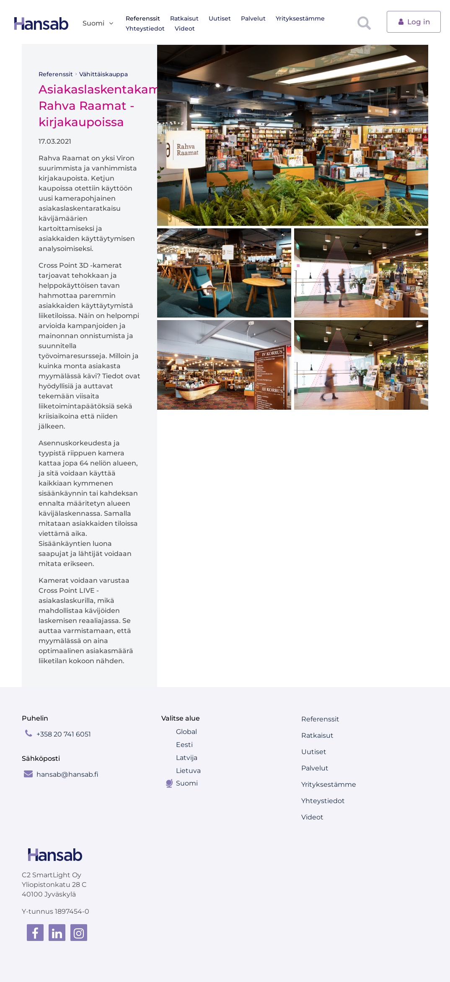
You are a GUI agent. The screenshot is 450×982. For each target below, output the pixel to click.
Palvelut (253, 18)
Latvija (186, 758)
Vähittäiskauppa (103, 74)
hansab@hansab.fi (67, 774)
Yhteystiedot (145, 28)
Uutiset (220, 18)
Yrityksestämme (300, 18)
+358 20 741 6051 (63, 734)
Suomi (187, 783)
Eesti (184, 745)
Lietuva (188, 771)
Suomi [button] (98, 23)
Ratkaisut (184, 18)
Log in (413, 21)
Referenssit (143, 18)
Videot (185, 28)
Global (186, 732)
